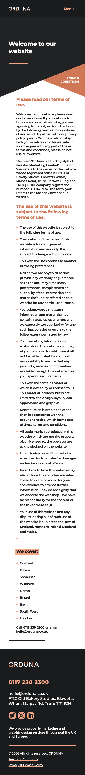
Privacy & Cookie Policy (26, 765)
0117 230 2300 (33, 627)
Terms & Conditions (23, 759)
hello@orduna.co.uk (32, 631)
